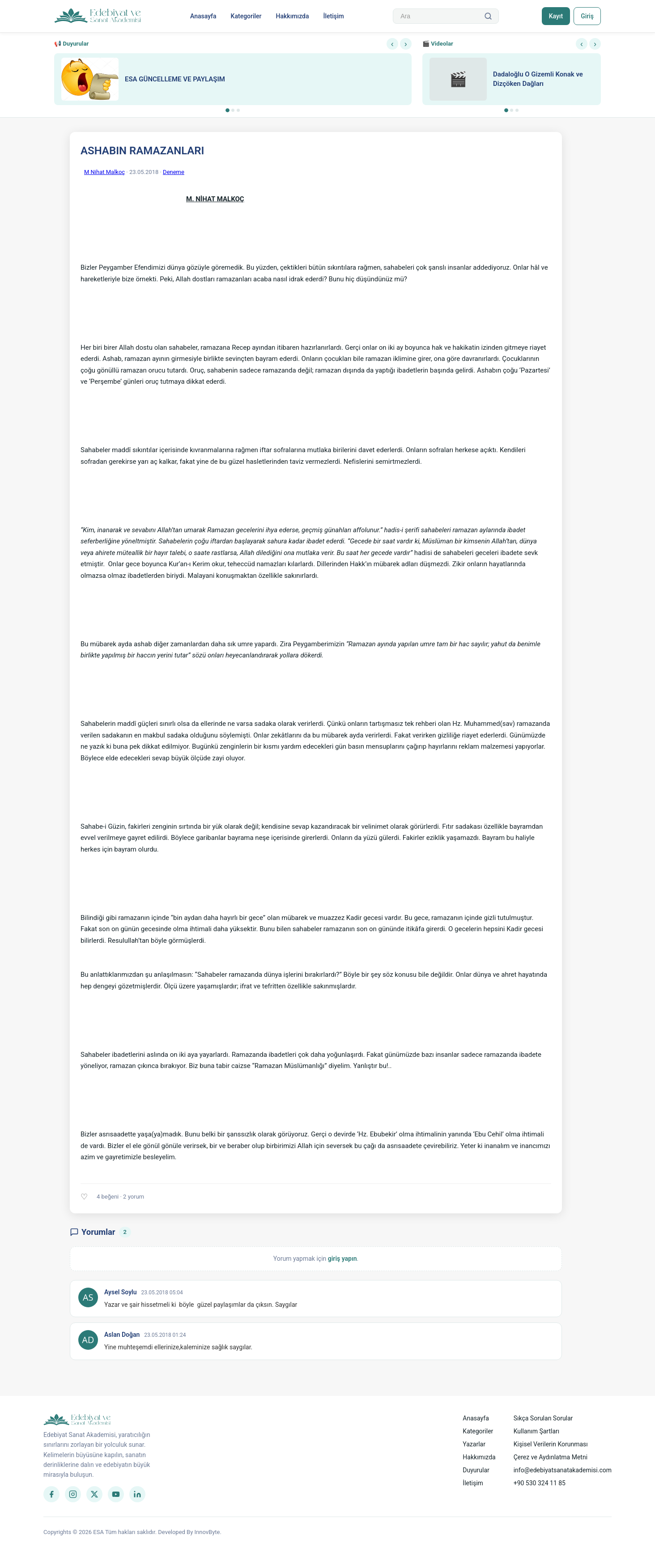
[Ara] (488, 16)
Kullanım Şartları (537, 1431)
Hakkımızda (292, 16)
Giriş (586, 16)
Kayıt (555, 16)
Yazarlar (474, 1444)
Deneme (173, 172)
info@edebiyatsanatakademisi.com (563, 1470)
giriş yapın (342, 1258)
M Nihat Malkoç (104, 172)
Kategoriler (245, 16)
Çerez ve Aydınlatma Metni (550, 1457)
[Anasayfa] (97, 16)
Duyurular (476, 1470)
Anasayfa (203, 16)
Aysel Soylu (120, 1292)
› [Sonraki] (405, 43)
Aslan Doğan (122, 1334)
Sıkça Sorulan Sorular (543, 1418)
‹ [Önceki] (392, 43)
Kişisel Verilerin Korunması (551, 1444)
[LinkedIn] (137, 1494)
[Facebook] (51, 1494)
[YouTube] (116, 1494)
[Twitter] (94, 1494)
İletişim (333, 16)
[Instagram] (73, 1494)
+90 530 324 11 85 (540, 1483)
